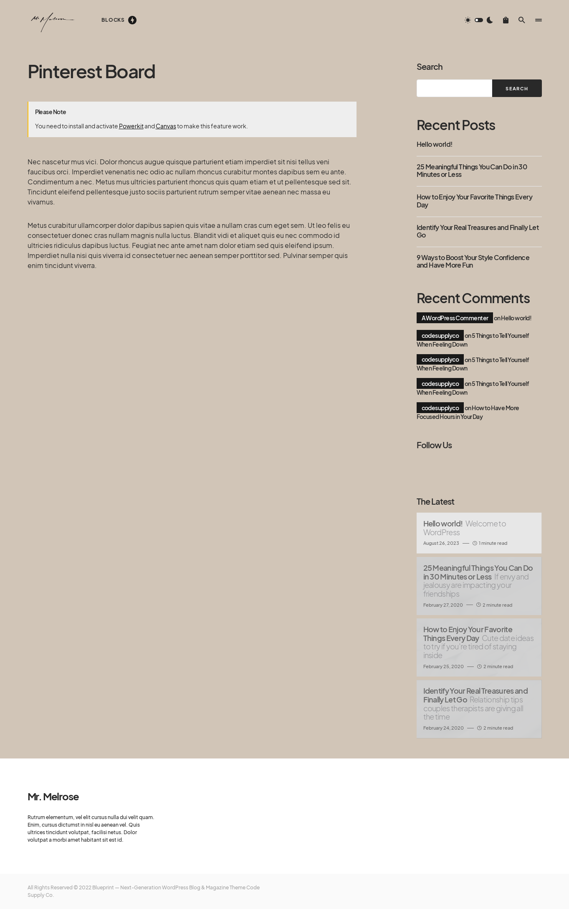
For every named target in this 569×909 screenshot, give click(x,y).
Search (430, 66)
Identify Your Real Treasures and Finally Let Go (478, 231)
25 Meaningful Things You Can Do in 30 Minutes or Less (472, 171)
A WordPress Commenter (455, 318)
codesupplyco (440, 335)
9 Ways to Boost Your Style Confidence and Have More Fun (473, 261)
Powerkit (131, 126)
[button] (479, 20)
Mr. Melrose (53, 796)
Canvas (166, 126)
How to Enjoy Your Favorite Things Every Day (475, 201)
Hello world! (435, 144)
